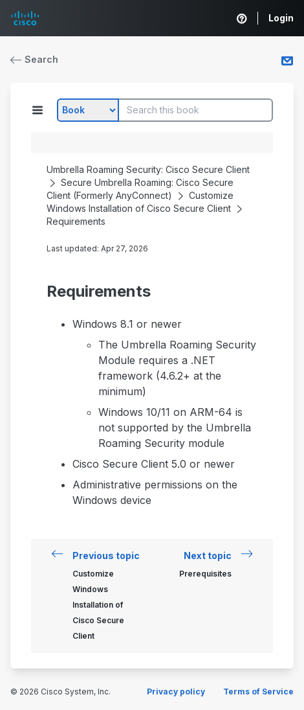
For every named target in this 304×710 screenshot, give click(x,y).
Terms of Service (258, 691)
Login (281, 17)
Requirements (76, 221)
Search (34, 59)
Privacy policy (176, 691)
